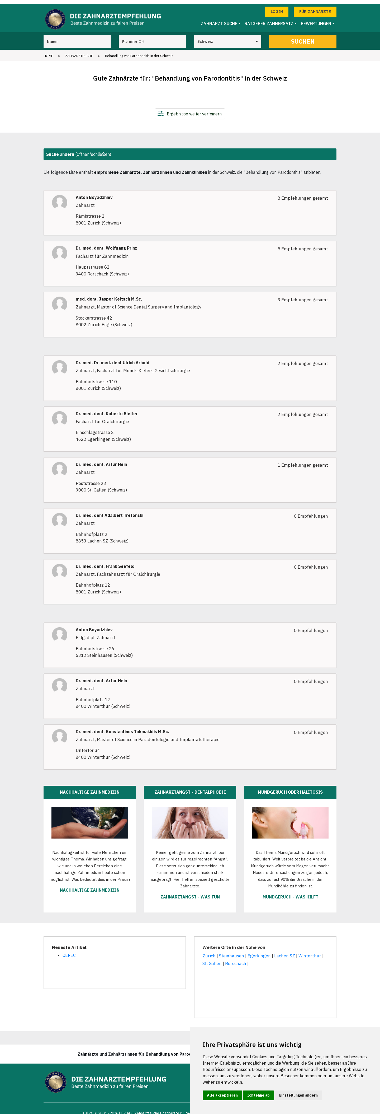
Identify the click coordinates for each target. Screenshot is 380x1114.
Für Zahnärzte (315, 7)
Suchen (303, 37)
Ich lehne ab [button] (258, 1095)
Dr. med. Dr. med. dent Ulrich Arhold (112, 358)
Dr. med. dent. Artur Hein (101, 460)
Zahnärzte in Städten (179, 1109)
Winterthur (309, 952)
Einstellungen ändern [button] (298, 1095)
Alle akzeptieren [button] (222, 1095)
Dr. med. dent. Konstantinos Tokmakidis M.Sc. (122, 727)
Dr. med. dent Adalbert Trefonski (109, 511)
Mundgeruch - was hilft (290, 893)
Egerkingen (259, 952)
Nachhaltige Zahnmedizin (90, 886)
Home (48, 52)
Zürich (209, 952)
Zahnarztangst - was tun (190, 893)
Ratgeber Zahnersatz (269, 19)
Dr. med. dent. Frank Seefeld (105, 562)
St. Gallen (212, 960)
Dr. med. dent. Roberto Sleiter (107, 409)
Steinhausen (231, 952)
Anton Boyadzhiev (94, 193)
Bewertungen (316, 19)
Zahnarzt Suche (219, 19)
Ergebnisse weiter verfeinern (194, 110)
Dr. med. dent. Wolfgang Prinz (106, 244)
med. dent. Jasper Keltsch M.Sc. (109, 295)
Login (277, 7)
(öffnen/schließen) (78, 150)
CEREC (69, 951)
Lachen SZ (284, 952)
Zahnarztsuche (79, 52)
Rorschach (235, 960)
